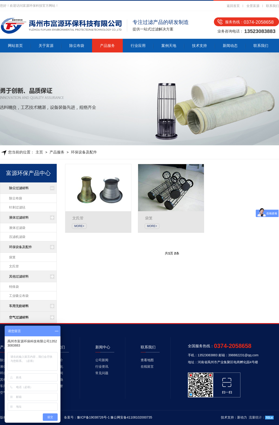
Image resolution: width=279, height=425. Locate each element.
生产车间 (56, 373)
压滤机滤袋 (17, 237)
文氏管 (14, 266)
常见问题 (101, 373)
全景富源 (252, 6)
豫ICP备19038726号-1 (93, 417)
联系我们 (272, 6)
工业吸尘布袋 (19, 296)
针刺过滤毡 (17, 207)
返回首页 (233, 6)
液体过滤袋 (17, 228)
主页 (39, 152)
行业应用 (138, 46)
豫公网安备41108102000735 (131, 417)
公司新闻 (101, 360)
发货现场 (56, 379)
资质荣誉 (56, 386)
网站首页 (15, 46)
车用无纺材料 (19, 306)
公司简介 (56, 360)
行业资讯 (101, 366)
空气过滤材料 (19, 317)
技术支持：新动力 (234, 417)
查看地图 (147, 360)
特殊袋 (14, 287)
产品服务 (107, 46)
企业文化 (56, 366)
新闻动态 (230, 46)
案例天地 (168, 46)
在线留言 (147, 366)
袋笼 (12, 257)
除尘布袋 (76, 46)
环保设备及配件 (84, 152)
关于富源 (46, 46)
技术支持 (199, 46)
